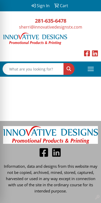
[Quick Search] (33, 69)
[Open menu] (91, 69)
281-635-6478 (50, 20)
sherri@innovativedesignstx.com (50, 27)
